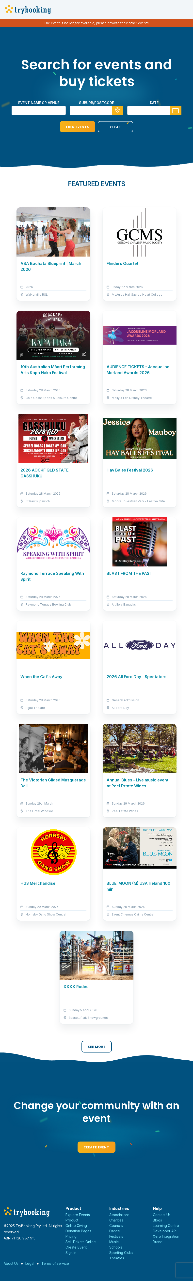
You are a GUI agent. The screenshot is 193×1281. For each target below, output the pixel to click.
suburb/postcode (96, 103)
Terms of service (55, 1263)
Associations (119, 1215)
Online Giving (76, 1225)
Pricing (71, 1236)
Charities (116, 1220)
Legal (29, 1263)
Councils (116, 1225)
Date (154, 103)
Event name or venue (38, 103)
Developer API (165, 1231)
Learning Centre (166, 1225)
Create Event (96, 1147)
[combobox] (96, 110)
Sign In (70, 1252)
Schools (115, 1247)
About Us (11, 1263)
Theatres (116, 1258)
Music (114, 1242)
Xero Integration (166, 1236)
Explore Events (77, 1215)
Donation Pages (78, 1231)
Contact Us (162, 1215)
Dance (114, 1231)
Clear (115, 127)
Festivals (116, 1236)
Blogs (157, 1220)
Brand (157, 1242)
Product (71, 1220)
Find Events (77, 126)
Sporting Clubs (121, 1252)
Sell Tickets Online (80, 1242)
